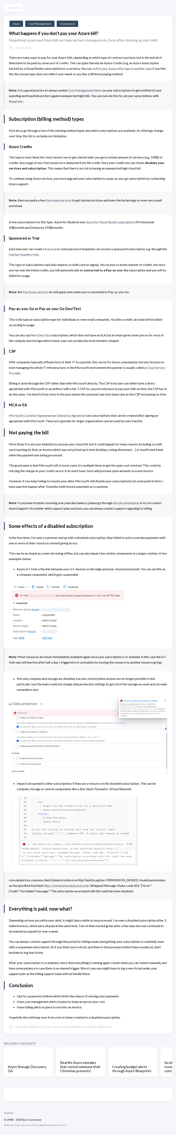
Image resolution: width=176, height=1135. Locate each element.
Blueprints (16, 101)
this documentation (126, 503)
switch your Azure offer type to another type (122, 68)
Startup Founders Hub (24, 254)
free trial (51, 249)
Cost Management (39, 23)
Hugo (17, 1125)
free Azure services (58, 200)
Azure (16, 23)
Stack (43, 1125)
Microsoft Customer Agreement (31, 415)
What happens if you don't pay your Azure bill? (53, 33)
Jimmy (62, 1125)
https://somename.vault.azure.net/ (66, 885)
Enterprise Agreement (71, 415)
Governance (67, 23)
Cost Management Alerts (85, 90)
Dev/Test (44, 335)
